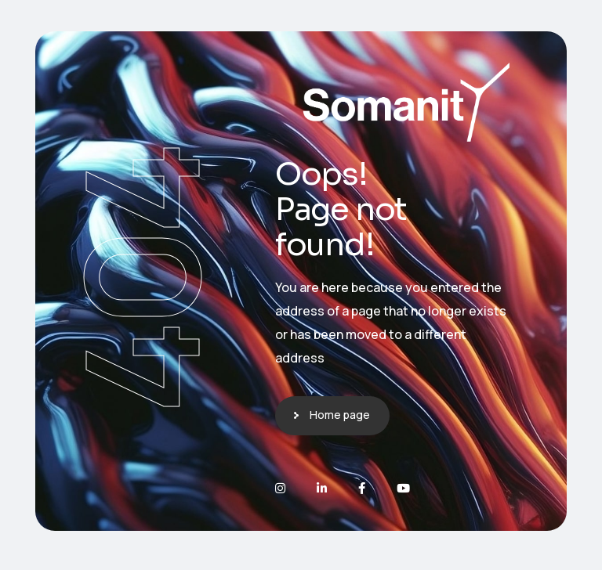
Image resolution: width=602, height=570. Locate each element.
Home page (340, 414)
